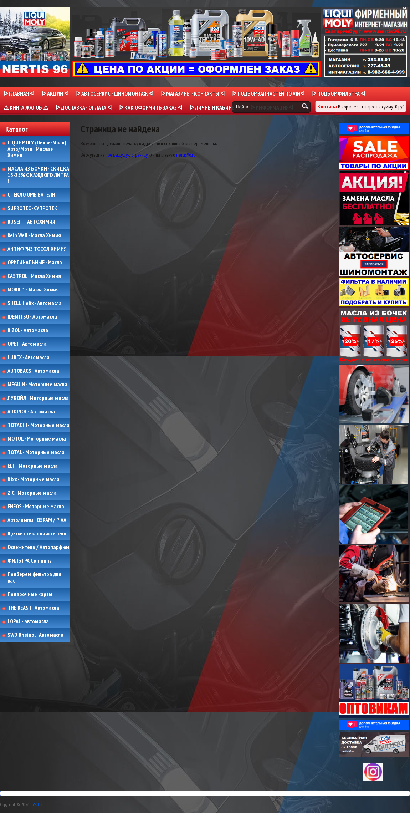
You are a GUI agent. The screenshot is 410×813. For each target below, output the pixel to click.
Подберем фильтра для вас (34, 577)
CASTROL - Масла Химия (34, 276)
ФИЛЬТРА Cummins (29, 561)
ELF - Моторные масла (32, 466)
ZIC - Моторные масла (32, 493)
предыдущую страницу (127, 155)
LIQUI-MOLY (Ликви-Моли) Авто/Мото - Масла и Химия (37, 148)
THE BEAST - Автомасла (33, 608)
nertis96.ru (186, 155)
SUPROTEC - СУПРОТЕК (32, 208)
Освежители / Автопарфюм (38, 547)
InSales (36, 805)
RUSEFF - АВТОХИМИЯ (31, 222)
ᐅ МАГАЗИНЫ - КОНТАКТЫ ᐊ (193, 93)
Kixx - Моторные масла (33, 479)
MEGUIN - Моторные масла (37, 384)
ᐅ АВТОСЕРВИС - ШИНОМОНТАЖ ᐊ (114, 93)
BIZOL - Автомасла (27, 330)
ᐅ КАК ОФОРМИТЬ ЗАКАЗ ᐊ (150, 107)
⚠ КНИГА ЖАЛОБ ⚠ (26, 107)
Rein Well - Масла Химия (34, 235)
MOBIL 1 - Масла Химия (33, 289)
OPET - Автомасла (27, 344)
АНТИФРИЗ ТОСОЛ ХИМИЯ (37, 249)
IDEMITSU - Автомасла (32, 317)
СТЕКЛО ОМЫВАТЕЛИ (31, 195)
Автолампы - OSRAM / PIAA (36, 520)
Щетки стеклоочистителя (36, 533)
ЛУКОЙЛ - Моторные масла (38, 398)
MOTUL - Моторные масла (36, 439)
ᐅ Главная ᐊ (19, 93)
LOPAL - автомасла (28, 621)
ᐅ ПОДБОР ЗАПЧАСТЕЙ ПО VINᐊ (268, 93)
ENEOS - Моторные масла (35, 506)
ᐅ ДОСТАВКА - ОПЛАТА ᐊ (84, 107)
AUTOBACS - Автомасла (33, 371)
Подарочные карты (29, 594)
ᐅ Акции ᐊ (55, 93)
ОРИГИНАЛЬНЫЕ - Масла (34, 262)
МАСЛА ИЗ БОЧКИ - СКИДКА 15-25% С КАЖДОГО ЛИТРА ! (38, 175)
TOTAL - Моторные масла (36, 452)
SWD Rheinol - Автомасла (35, 635)
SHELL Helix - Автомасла (34, 303)
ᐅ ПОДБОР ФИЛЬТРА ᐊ (338, 93)
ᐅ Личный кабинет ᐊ (216, 107)
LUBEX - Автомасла (28, 357)
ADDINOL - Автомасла (31, 411)
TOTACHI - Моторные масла (38, 425)
